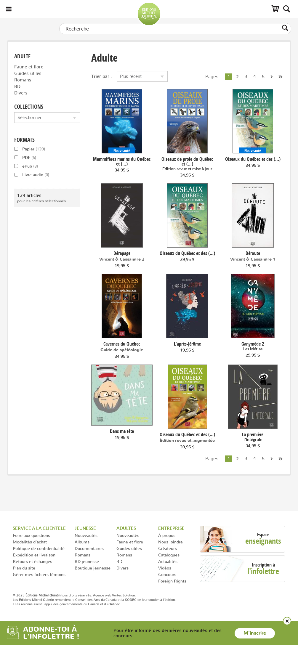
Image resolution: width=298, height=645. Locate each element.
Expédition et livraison (34, 554)
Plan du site (24, 567)
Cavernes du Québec (121, 343)
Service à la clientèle (39, 528)
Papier (29, 148)
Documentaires (89, 548)
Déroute (253, 253)
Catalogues (169, 554)
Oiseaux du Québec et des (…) (253, 159)
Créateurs (167, 548)
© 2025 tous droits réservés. (52, 595)
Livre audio (31, 174)
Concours (167, 574)
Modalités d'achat (30, 541)
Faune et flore (28, 67)
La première (252, 437)
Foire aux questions (31, 535)
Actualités (167, 561)
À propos (166, 535)
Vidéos (164, 567)
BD (17, 86)
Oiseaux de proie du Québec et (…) (187, 164)
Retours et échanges (32, 561)
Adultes (126, 528)
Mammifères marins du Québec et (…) (121, 161)
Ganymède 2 (252, 346)
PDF (25, 157)
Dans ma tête (122, 431)
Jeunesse (85, 528)
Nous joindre (170, 541)
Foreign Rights (172, 580)
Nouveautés (86, 535)
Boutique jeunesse (92, 567)
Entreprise (171, 528)
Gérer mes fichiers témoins (39, 574)
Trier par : (101, 76)
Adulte (22, 56)
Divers (21, 93)
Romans (22, 80)
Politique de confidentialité (39, 548)
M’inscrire (254, 633)
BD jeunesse (87, 561)
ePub (26, 166)
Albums (82, 541)
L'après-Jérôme (187, 343)
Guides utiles (27, 73)
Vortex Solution (123, 595)
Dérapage (121, 253)
